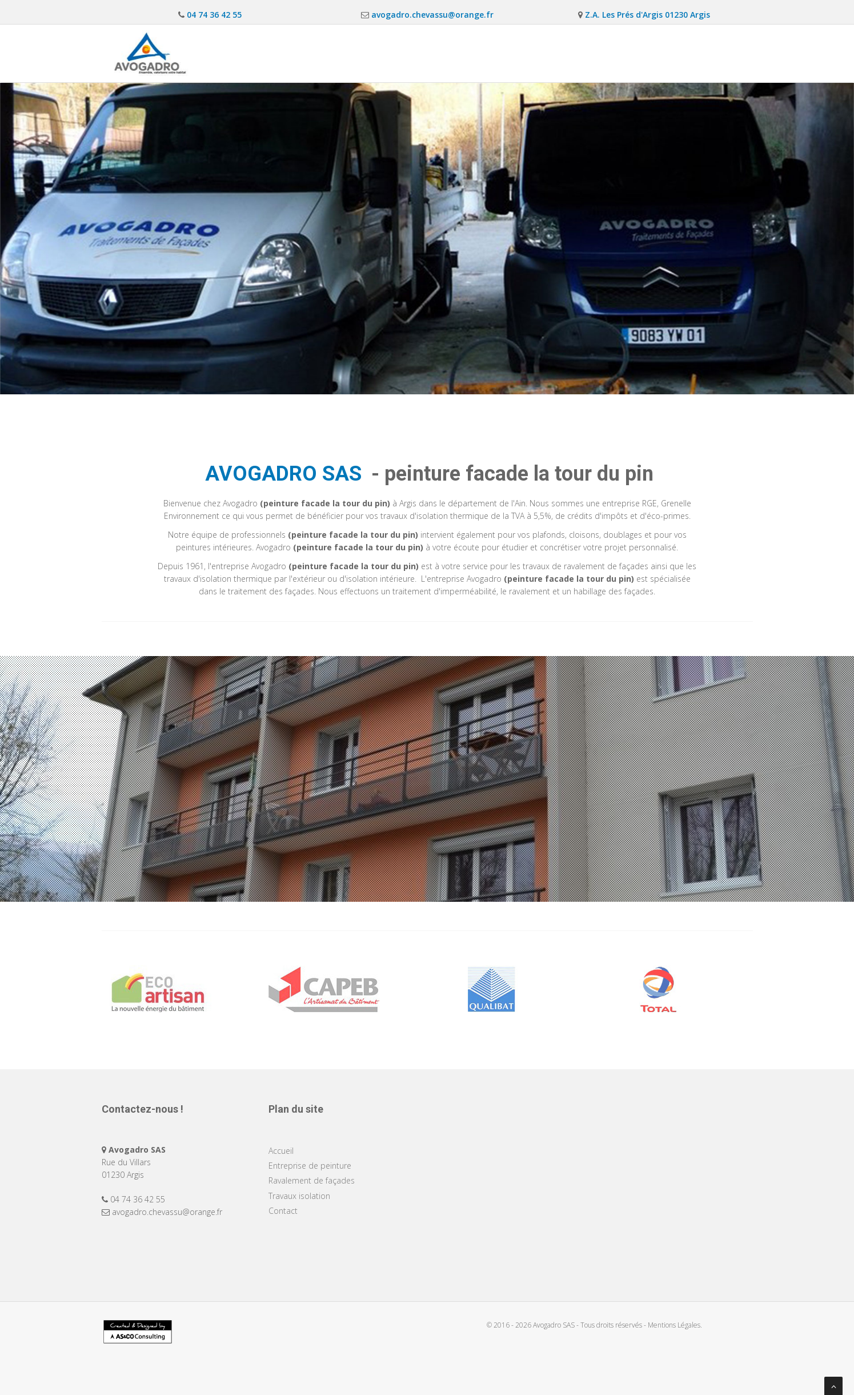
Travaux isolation (646, 53)
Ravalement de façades (547, 53)
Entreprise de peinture (438, 53)
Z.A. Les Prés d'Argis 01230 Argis (646, 14)
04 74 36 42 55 (213, 14)
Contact (718, 53)
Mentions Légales (674, 1325)
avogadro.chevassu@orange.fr (431, 14)
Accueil (360, 53)
